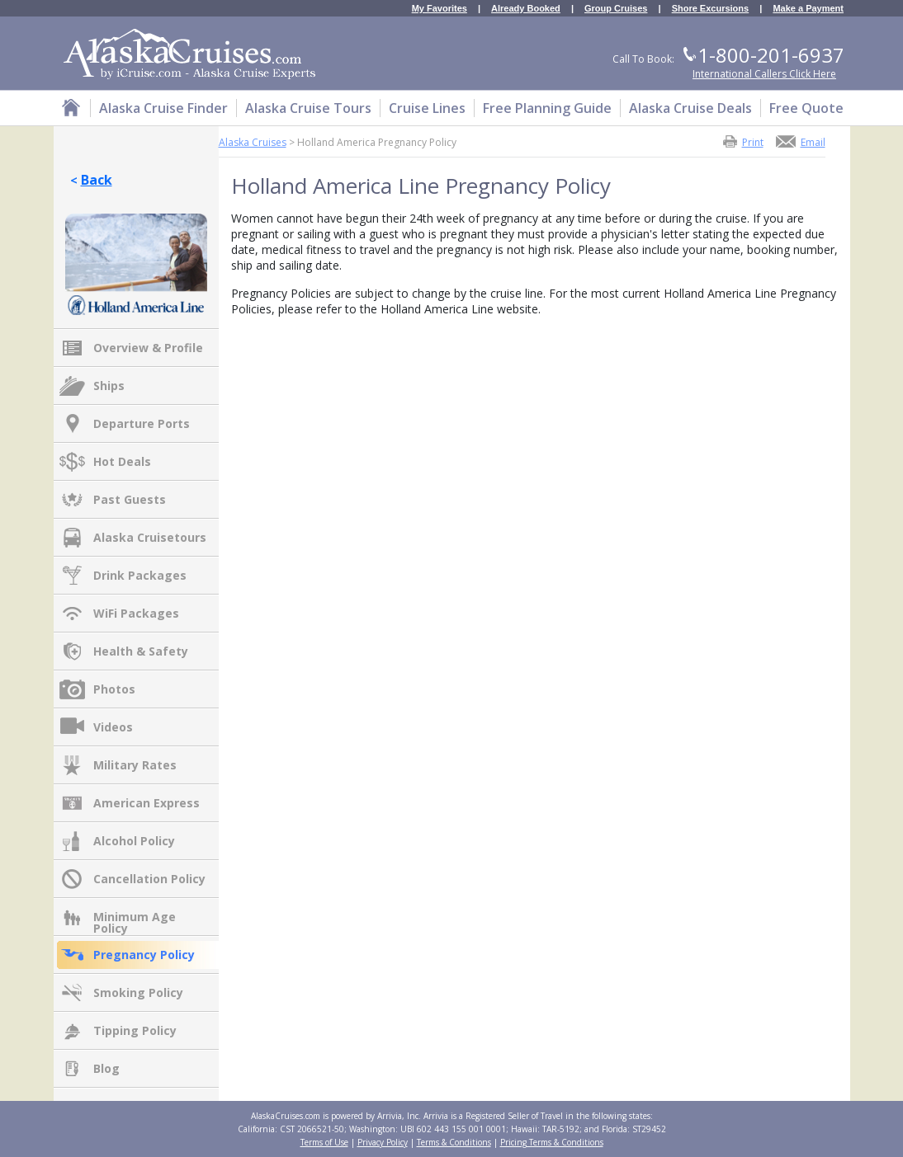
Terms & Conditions (454, 1142)
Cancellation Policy (149, 879)
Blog (106, 1068)
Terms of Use (324, 1142)
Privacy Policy (382, 1142)
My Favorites (439, 8)
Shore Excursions (710, 8)
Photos (114, 689)
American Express (146, 803)
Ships (109, 385)
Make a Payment (808, 8)
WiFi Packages (136, 613)
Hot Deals (122, 461)
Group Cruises (615, 8)
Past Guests (129, 499)
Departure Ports (141, 423)
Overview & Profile (148, 347)
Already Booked (525, 8)
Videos (113, 727)
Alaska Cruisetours (149, 537)
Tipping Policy (135, 1030)
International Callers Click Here (764, 74)
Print (753, 141)
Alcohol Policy (134, 841)
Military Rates (135, 765)
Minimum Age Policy (134, 918)
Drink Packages (140, 575)
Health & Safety (140, 651)
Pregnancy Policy (144, 954)
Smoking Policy (138, 992)
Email (813, 141)
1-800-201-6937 (770, 54)
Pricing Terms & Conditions (551, 1142)
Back (96, 180)
